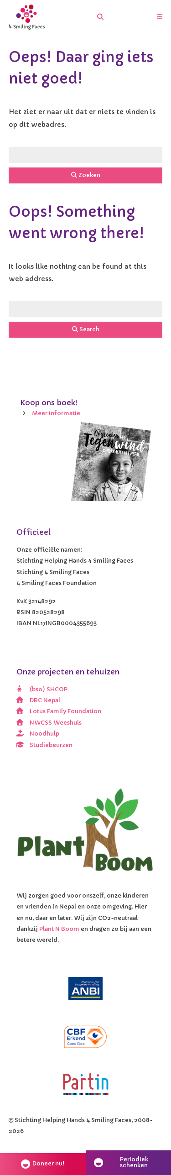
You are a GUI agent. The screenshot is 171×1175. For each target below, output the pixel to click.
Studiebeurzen (44, 745)
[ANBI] (86, 988)
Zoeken (85, 175)
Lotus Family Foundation (59, 711)
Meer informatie (56, 413)
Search (85, 329)
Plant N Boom (59, 929)
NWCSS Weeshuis (49, 722)
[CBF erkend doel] (86, 1036)
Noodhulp (38, 733)
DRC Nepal (38, 700)
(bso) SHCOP (42, 689)
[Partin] (86, 1084)
